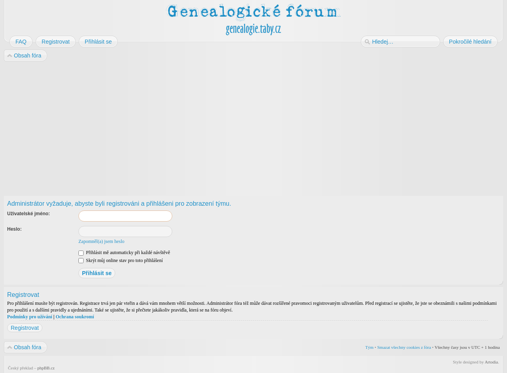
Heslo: (14, 229)
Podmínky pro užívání (29, 316)
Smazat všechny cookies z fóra (404, 347)
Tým (369, 347)
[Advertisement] (242, 126)
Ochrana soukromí (74, 316)
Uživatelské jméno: (28, 213)
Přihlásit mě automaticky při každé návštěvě (124, 252)
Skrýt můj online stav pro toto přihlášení (120, 260)
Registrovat (25, 328)
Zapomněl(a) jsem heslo (101, 241)
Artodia (491, 362)
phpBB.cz (46, 367)
